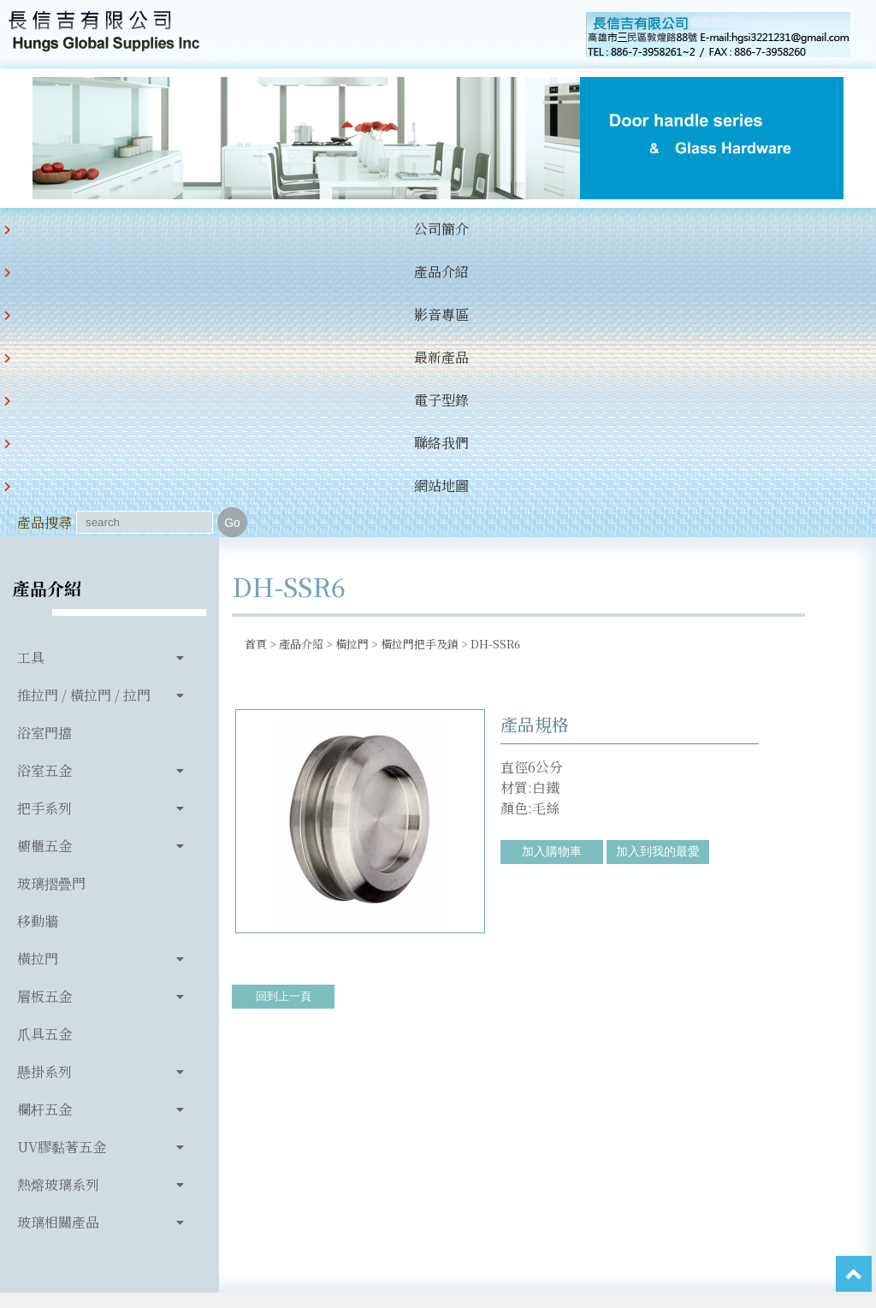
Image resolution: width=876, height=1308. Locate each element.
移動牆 (37, 634)
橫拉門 (37, 672)
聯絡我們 (484, 229)
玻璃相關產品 (58, 935)
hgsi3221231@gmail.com (613, 1088)
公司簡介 (48, 229)
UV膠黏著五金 (61, 860)
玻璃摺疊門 (51, 597)
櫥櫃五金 (44, 559)
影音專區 (222, 229)
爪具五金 (44, 747)
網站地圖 (571, 229)
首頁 (256, 357)
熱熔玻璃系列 (58, 898)
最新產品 (309, 229)
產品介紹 (135, 229)
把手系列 (44, 521)
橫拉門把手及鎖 (420, 357)
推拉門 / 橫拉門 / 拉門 (84, 408)
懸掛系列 (44, 785)
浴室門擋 (44, 446)
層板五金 (44, 709)
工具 (30, 371)
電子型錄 (397, 229)
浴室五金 (44, 484)
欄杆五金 (44, 822)
